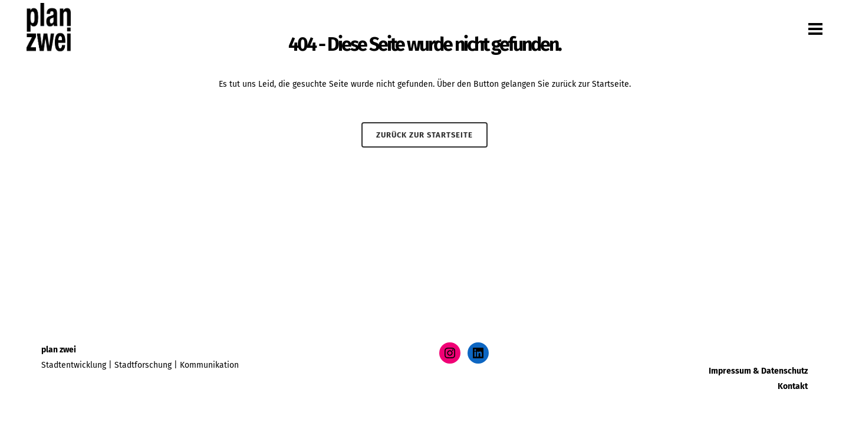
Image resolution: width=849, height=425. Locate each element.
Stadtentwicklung (73, 365)
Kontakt (793, 386)
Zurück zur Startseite (424, 134)
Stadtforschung (143, 365)
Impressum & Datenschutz (758, 371)
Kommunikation (209, 365)
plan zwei (58, 350)
